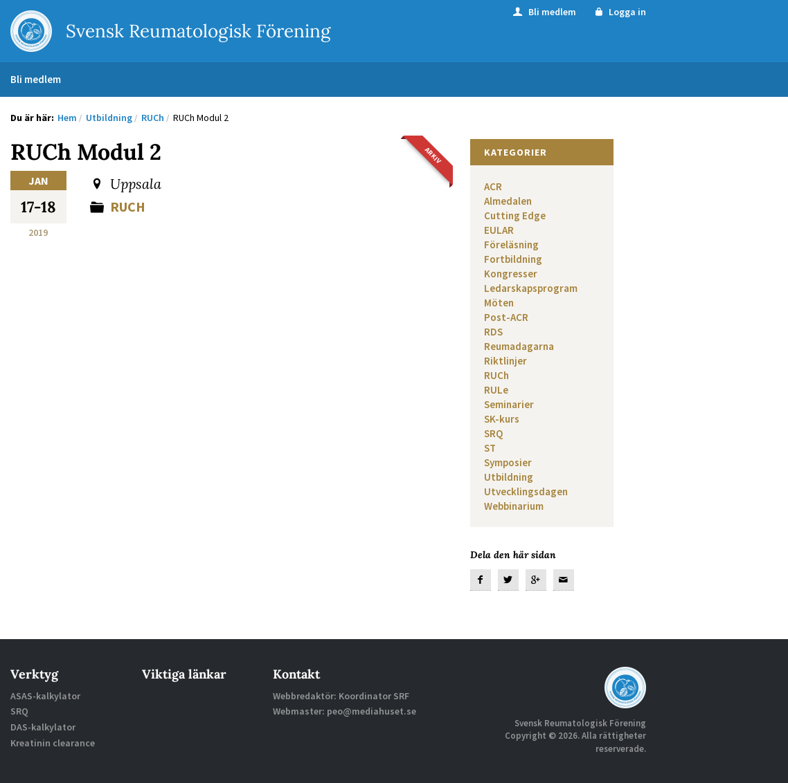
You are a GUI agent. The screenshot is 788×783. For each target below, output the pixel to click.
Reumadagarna (519, 346)
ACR (493, 186)
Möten (499, 302)
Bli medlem (543, 12)
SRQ (493, 433)
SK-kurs (501, 418)
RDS (493, 331)
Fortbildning (513, 259)
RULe (496, 389)
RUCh (127, 206)
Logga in (619, 12)
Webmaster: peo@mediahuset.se (344, 711)
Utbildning (508, 476)
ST (490, 447)
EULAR (499, 230)
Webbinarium (514, 506)
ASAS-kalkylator (45, 696)
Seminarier (509, 404)
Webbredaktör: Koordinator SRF (341, 696)
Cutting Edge (515, 215)
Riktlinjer (505, 360)
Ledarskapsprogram (530, 288)
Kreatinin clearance (52, 743)
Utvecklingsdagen (526, 491)
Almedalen (508, 201)
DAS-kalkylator (42, 727)
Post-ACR (506, 317)
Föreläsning (511, 244)
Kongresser (510, 273)
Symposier (508, 462)
